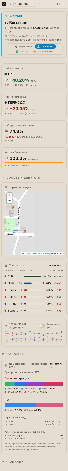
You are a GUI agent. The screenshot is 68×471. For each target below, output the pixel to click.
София (9, 31)
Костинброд (41, 27)
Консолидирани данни (54, 326)
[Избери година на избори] (24, 4)
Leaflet (26, 253)
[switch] (42, 326)
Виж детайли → (56, 265)
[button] (52, 4)
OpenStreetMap (43, 253)
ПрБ (11, 74)
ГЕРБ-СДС (16, 102)
